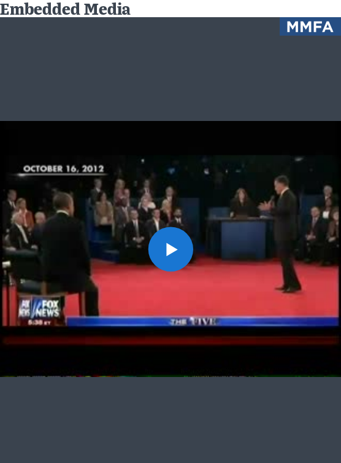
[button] (170, 249)
